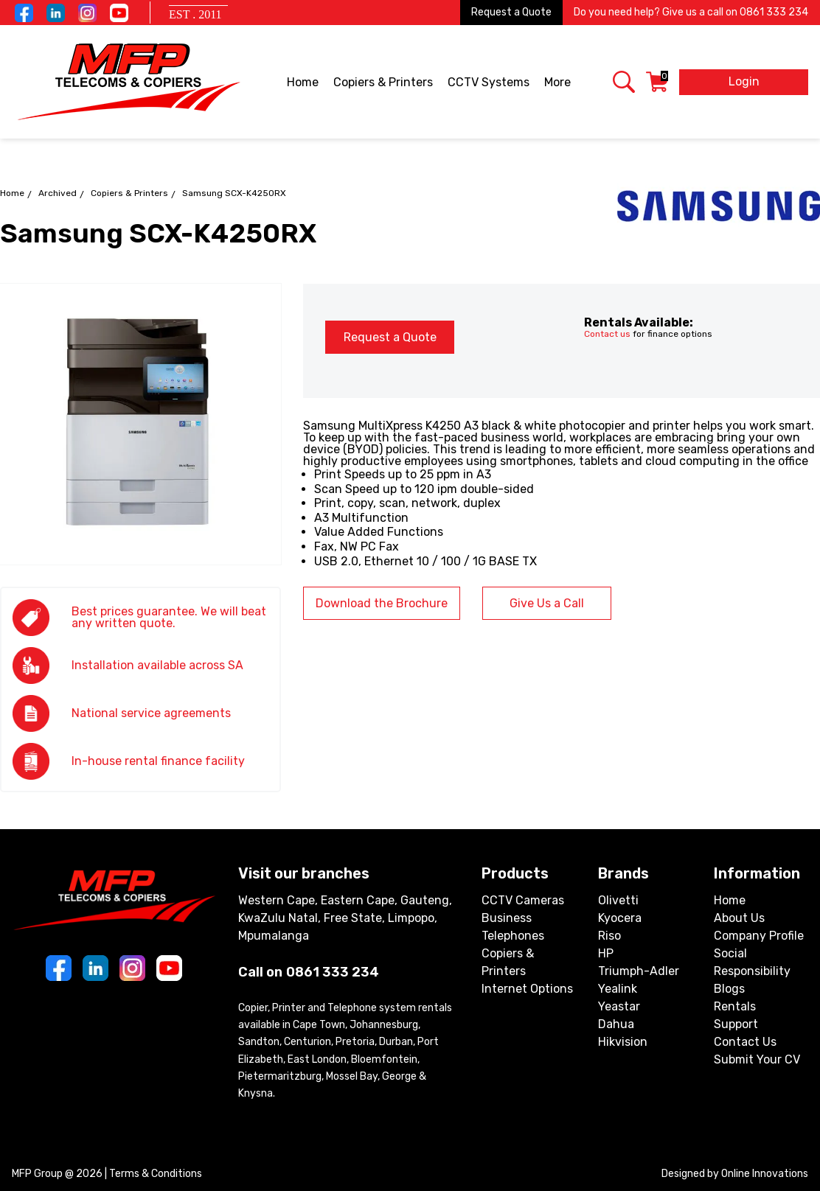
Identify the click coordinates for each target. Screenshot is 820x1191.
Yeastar (619, 1006)
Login (744, 81)
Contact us (607, 334)
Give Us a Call (547, 603)
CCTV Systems (490, 83)
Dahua (616, 1024)
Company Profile (759, 936)
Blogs (729, 989)
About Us (739, 918)
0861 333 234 (774, 12)
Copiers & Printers (384, 83)
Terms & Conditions (155, 1173)
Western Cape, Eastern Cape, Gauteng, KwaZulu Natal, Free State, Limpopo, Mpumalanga (345, 918)
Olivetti (618, 900)
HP (606, 953)
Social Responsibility (752, 962)
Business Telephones (513, 927)
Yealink (617, 989)
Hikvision (622, 1042)
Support (736, 1024)
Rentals (735, 1006)
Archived (57, 193)
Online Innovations (764, 1173)
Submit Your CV (757, 1059)
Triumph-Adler (638, 971)
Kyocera (620, 918)
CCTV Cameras (523, 900)
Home (303, 82)
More (558, 83)
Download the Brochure (382, 603)
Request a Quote (511, 12)
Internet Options (527, 989)
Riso (609, 936)
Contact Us (745, 1042)
